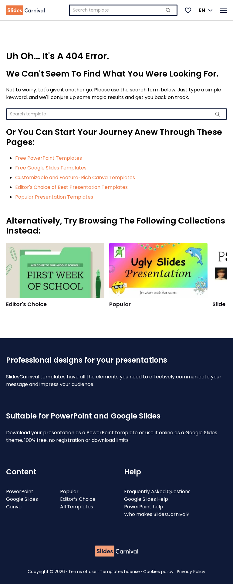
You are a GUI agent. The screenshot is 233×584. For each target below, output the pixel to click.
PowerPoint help (143, 506)
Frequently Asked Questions (157, 491)
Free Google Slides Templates (50, 167)
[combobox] (123, 10)
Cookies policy (159, 572)
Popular (120, 304)
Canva (14, 506)
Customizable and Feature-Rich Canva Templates (75, 177)
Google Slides (22, 499)
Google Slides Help (146, 499)
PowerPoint (19, 491)
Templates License (120, 572)
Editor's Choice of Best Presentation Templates (71, 187)
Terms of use (83, 572)
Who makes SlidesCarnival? (156, 514)
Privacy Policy (191, 572)
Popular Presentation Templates (54, 196)
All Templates (76, 506)
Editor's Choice (26, 304)
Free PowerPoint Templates (48, 158)
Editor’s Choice (78, 499)
